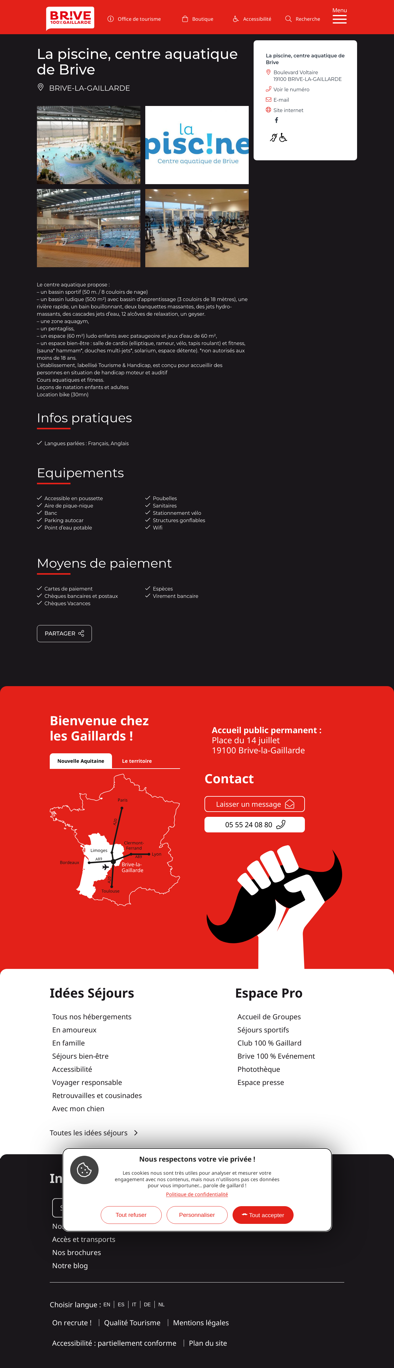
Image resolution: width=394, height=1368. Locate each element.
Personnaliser (197, 1215)
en (106, 1304)
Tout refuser (131, 1215)
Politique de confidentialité (197, 1194)
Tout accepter (266, 1215)
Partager (65, 634)
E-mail (281, 100)
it (134, 1304)
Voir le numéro (291, 90)
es (121, 1304)
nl (161, 1304)
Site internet (288, 110)
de (147, 1304)
